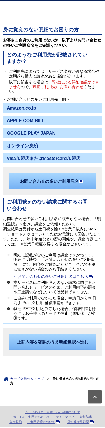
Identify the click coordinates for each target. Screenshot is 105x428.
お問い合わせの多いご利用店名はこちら (56, 276)
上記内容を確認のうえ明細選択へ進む (52, 342)
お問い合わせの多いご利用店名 (52, 181)
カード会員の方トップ (27, 379)
